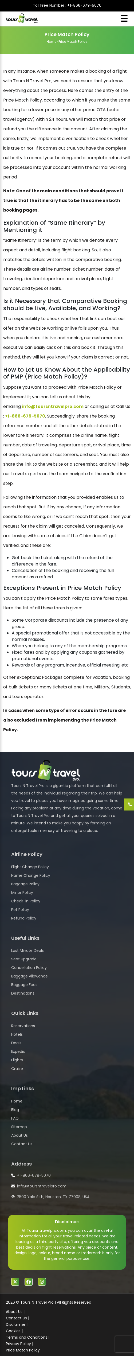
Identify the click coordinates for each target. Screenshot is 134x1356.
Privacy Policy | (19, 1343)
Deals (16, 1043)
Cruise (17, 1068)
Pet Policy (20, 909)
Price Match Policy (23, 1350)
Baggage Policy (25, 884)
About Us (19, 1135)
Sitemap (19, 1126)
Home (51, 41)
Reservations (23, 1025)
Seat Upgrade (24, 959)
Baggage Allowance (29, 976)
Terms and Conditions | (27, 1337)
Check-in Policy (25, 901)
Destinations (22, 993)
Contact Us (21, 1144)
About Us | (15, 1311)
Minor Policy (22, 892)
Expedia (18, 1051)
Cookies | (14, 1331)
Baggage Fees (24, 984)
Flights (17, 1060)
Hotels (17, 1034)
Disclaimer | (16, 1324)
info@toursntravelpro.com (53, 406)
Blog (15, 1109)
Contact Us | (17, 1318)
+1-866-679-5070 (84, 5)
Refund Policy (23, 918)
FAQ (15, 1118)
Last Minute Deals (27, 950)
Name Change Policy (30, 875)
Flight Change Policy (30, 867)
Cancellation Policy (29, 967)
